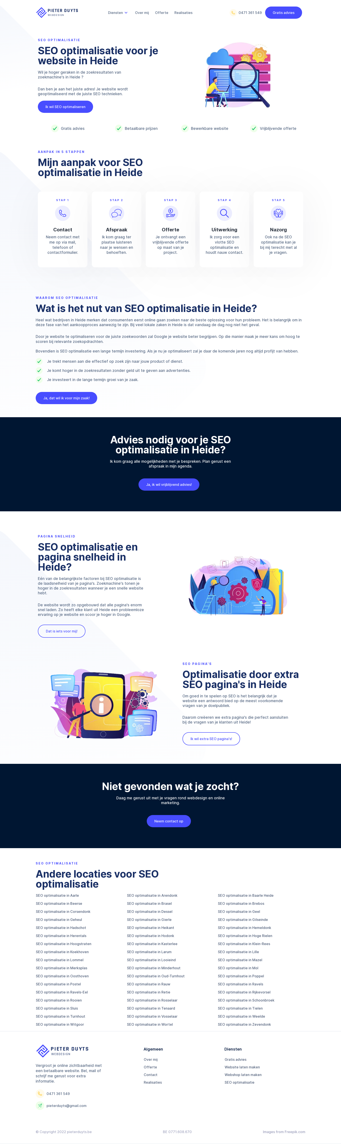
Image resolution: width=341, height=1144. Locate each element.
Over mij (151, 1059)
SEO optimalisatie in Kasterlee (152, 944)
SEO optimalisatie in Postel (58, 984)
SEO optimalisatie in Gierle (149, 919)
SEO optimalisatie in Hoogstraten (63, 944)
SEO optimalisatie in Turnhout (60, 1016)
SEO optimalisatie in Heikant (150, 927)
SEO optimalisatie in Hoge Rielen (245, 936)
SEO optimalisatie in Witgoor (60, 1024)
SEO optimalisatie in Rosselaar (152, 1000)
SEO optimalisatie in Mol (238, 968)
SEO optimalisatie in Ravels (240, 984)
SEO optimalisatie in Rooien (59, 1000)
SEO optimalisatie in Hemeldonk (244, 927)
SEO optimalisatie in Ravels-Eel (62, 992)
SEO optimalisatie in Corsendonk (63, 911)
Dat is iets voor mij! (61, 631)
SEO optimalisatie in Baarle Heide (246, 895)
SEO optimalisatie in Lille (238, 952)
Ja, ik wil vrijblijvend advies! (164, 484)
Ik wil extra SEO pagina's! (211, 739)
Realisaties (153, 1082)
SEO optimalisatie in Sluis (57, 1008)
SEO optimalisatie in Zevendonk (244, 1024)
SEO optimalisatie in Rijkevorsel (244, 992)
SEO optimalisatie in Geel (239, 911)
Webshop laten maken (243, 1075)
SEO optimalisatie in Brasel (149, 903)
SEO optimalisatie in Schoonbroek (246, 1000)
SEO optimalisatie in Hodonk (150, 936)
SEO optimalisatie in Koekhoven (62, 952)
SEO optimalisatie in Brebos (241, 903)
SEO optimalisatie (239, 1082)
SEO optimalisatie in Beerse (59, 903)
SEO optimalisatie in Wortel (150, 1024)
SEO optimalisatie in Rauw (148, 984)
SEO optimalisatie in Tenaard (151, 1008)
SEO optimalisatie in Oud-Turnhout (156, 976)
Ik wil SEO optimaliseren (65, 107)
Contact (150, 1075)
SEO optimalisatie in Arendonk (152, 895)
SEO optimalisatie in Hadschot (61, 927)
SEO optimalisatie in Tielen (240, 1008)
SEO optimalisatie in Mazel (240, 960)
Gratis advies (283, 12)
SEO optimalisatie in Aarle (57, 895)
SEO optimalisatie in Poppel (241, 976)
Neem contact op (164, 821)
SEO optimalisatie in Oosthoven (62, 976)
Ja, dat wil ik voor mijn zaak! (66, 398)
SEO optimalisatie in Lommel (60, 960)
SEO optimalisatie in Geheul (59, 919)
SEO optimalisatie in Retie (148, 992)
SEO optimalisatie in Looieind (151, 960)
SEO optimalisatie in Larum (149, 952)
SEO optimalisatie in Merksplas (61, 968)
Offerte (150, 1067)
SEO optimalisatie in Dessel (149, 911)
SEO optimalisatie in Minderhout (154, 968)
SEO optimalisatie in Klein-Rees (244, 944)
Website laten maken (242, 1067)
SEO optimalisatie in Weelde (241, 1016)
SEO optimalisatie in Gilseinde (243, 919)
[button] (118, 12)
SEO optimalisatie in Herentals (61, 936)
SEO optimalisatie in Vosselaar (152, 1016)
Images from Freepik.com (284, 1132)
